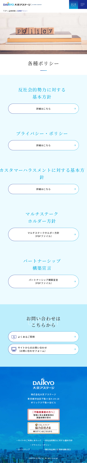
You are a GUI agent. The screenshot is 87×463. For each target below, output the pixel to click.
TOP (5, 11)
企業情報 (12, 11)
